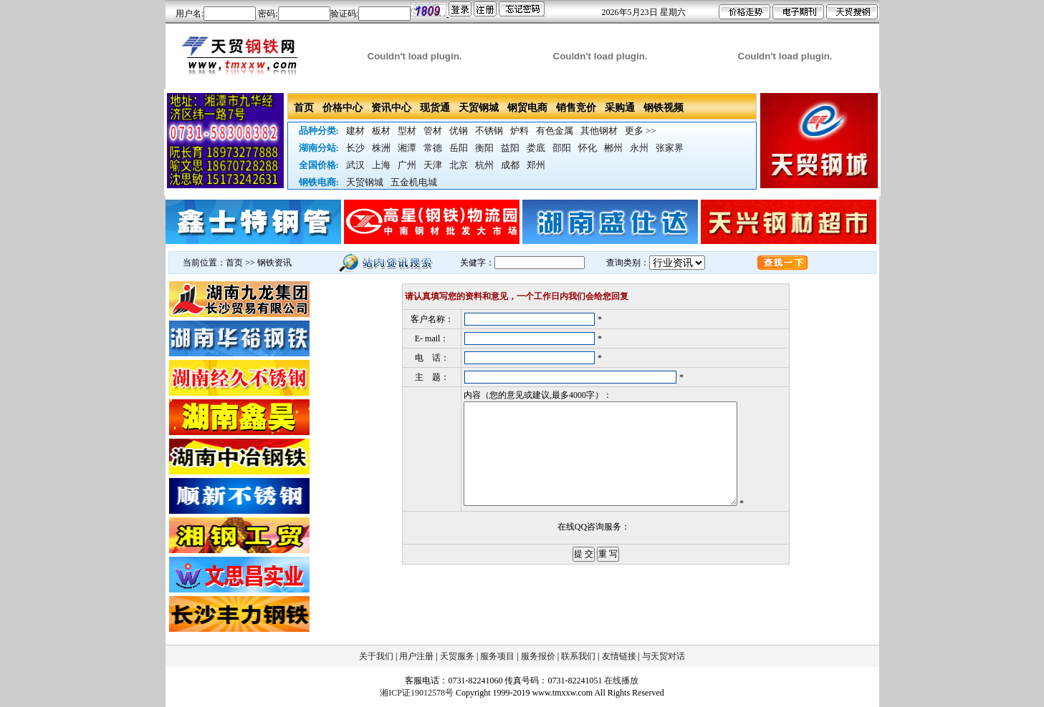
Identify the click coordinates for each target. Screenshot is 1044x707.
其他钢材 (599, 130)
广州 (407, 165)
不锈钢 (489, 130)
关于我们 (376, 656)
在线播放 (621, 681)
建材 (355, 130)
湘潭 (407, 147)
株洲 (381, 147)
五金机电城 (414, 182)
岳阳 (458, 147)
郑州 (536, 165)
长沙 (355, 147)
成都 (510, 165)
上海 (381, 165)
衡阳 (484, 147)
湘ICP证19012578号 (417, 693)
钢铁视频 (663, 107)
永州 (639, 147)
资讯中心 (391, 107)
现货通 (435, 107)
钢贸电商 (527, 107)
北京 (458, 165)
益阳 (510, 147)
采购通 (620, 107)
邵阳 (561, 147)
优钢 (458, 130)
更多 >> (640, 130)
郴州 (613, 147)
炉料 (519, 130)
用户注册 (416, 656)
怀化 (587, 147)
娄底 (536, 147)
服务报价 (538, 656)
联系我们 (578, 656)
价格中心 (342, 107)
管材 (432, 130)
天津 (432, 165)
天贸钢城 (479, 107)
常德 (432, 147)
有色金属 (554, 130)
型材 (407, 130)
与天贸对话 (663, 656)
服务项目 (497, 656)
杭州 (484, 165)
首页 (304, 107)
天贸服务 (457, 656)
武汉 (355, 165)
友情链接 (619, 656)
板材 (381, 130)
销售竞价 (576, 107)
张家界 (670, 147)
